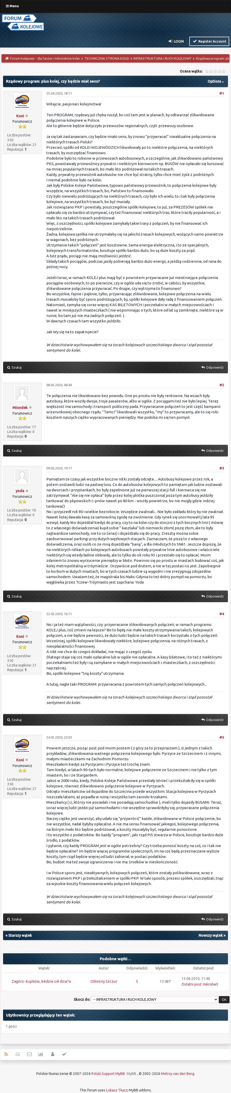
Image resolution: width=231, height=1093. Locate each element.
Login (176, 41)
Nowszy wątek (211, 935)
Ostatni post (191, 984)
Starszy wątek (20, 935)
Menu (12, 6)
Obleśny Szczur (103, 981)
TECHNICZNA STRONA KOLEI (106, 58)
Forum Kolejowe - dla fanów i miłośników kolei (45, 58)
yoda (20, 491)
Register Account (209, 41)
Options (216, 81)
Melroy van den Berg (177, 1074)
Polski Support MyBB (108, 1074)
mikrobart (210, 984)
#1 (221, 93)
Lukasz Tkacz (117, 1090)
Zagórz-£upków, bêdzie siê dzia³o (41, 981)
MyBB (131, 1074)
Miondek (20, 408)
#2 (221, 385)
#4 (221, 614)
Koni (20, 116)
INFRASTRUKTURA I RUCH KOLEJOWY (162, 58)
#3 (221, 468)
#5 (221, 737)
